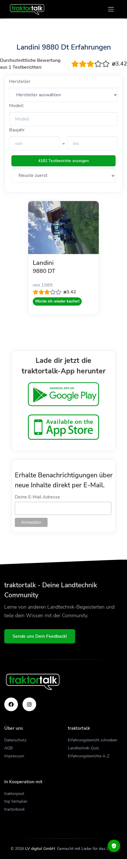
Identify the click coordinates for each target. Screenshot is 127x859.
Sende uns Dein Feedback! (40, 636)
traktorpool (14, 793)
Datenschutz (15, 740)
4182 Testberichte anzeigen (63, 160)
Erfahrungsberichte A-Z (88, 756)
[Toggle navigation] (111, 9)
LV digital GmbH (40, 848)
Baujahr (17, 130)
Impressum (14, 756)
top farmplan (15, 801)
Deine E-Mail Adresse (37, 497)
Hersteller (19, 81)
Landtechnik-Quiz (83, 748)
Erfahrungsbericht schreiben (92, 740)
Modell (16, 106)
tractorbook (14, 809)
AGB (8, 748)
